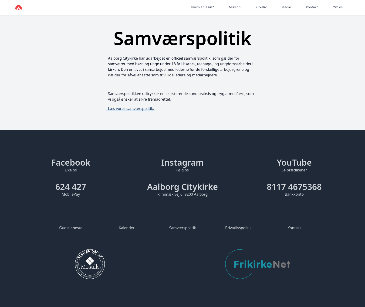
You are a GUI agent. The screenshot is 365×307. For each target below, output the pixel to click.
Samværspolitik (182, 227)
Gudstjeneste (70, 227)
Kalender (126, 227)
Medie (286, 7)
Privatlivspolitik (238, 227)
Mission (234, 7)
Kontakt (312, 7)
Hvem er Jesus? (202, 7)
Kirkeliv (261, 7)
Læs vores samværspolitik (130, 108)
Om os (338, 7)
